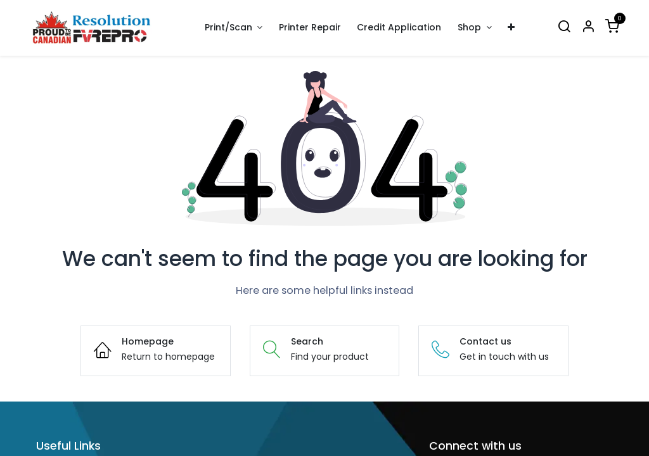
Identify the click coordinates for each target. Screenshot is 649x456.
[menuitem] (310, 28)
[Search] (564, 27)
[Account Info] (588, 27)
